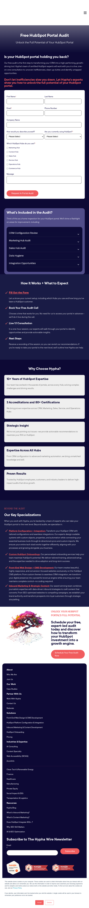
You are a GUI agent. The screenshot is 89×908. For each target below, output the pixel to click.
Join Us (10, 662)
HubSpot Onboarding (15, 714)
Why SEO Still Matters (15, 809)
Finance (10, 757)
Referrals (10, 690)
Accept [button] (39, 902)
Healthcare (11, 761)
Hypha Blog (11, 790)
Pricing (9, 719)
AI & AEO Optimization (16, 814)
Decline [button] (49, 902)
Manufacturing (13, 766)
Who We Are (12, 657)
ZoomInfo (10, 743)
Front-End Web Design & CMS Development (25, 700)
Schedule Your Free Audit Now (66, 637)
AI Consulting (12, 729)
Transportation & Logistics (17, 780)
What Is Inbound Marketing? (18, 795)
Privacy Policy (17, 888)
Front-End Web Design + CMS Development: (31, 550)
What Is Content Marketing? (18, 800)
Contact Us (11, 686)
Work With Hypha (14, 681)
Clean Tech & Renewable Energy (20, 752)
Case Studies (12, 671)
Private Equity (12, 771)
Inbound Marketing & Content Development (25, 710)
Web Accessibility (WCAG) (17, 738)
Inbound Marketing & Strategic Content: (29, 568)
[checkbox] (44, 140)
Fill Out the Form (19, 275)
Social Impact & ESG (15, 776)
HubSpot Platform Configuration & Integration (25, 705)
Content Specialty (14, 734)
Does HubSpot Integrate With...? (20, 804)
